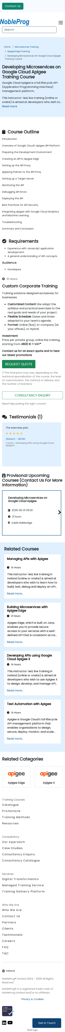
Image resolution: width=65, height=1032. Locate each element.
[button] (59, 512)
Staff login (32, 1030)
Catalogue (10, 805)
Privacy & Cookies (32, 999)
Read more (9, 106)
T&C (5, 953)
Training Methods (16, 817)
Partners (9, 922)
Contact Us (12, 6)
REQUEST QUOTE (18, 364)
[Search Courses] (29, 29)
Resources (10, 823)
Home (7, 46)
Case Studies (12, 848)
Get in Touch (46, 1023)
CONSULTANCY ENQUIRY (32, 395)
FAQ (5, 947)
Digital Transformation (20, 879)
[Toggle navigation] (61, 22)
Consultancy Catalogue (21, 860)
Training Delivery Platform (23, 891)
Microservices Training (27, 46)
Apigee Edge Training (18, 51)
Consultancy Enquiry (18, 854)
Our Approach (13, 842)
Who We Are (12, 910)
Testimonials (12, 935)
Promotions (11, 811)
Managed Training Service (23, 885)
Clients (7, 929)
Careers (8, 941)
